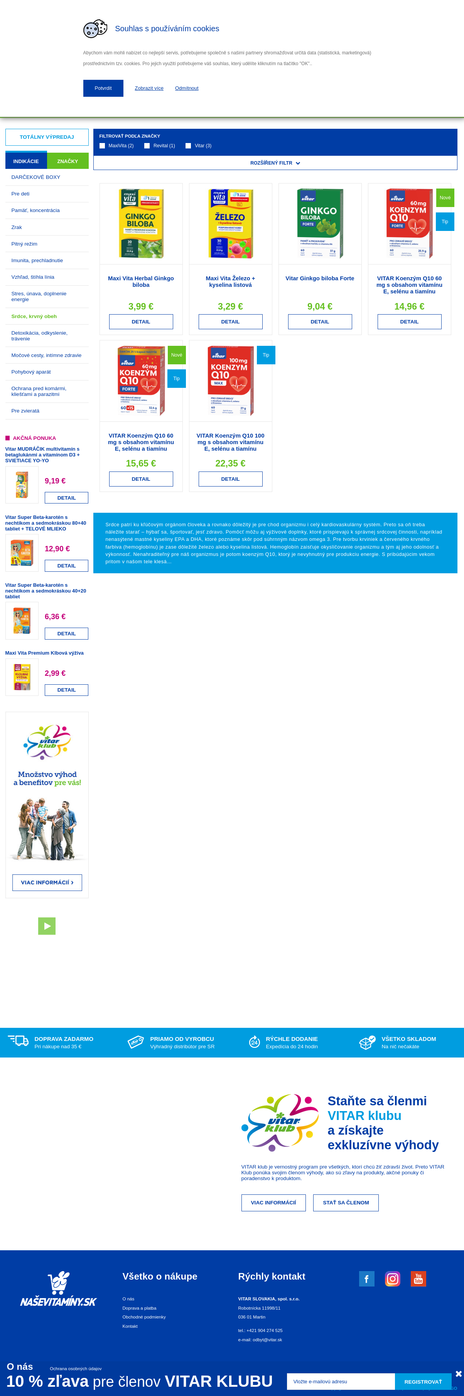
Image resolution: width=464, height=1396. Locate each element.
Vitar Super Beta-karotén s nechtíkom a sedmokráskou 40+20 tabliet (45, 590)
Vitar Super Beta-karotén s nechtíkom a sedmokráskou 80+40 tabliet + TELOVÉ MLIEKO (45, 523)
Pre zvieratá (26, 411)
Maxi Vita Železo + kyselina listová (230, 281)
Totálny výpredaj (47, 137)
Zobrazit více (149, 88)
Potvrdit (103, 88)
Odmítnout (187, 88)
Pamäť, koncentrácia (36, 210)
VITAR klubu (365, 1115)
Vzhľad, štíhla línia (33, 277)
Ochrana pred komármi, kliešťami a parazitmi (39, 391)
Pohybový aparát (31, 372)
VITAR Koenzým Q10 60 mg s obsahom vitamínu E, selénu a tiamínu (409, 285)
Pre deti (21, 194)
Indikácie (26, 161)
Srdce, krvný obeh (34, 316)
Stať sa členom (346, 1203)
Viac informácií (273, 1203)
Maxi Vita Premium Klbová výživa (44, 653)
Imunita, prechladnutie (37, 260)
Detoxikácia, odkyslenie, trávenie (40, 336)
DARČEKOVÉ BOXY (36, 177)
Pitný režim (24, 244)
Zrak (17, 227)
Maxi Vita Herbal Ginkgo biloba (141, 281)
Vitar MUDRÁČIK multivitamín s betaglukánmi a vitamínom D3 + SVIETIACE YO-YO (42, 454)
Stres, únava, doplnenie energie (39, 296)
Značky (67, 161)
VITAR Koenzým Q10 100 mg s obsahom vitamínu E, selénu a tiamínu (231, 442)
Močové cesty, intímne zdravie (47, 355)
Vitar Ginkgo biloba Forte (319, 278)
